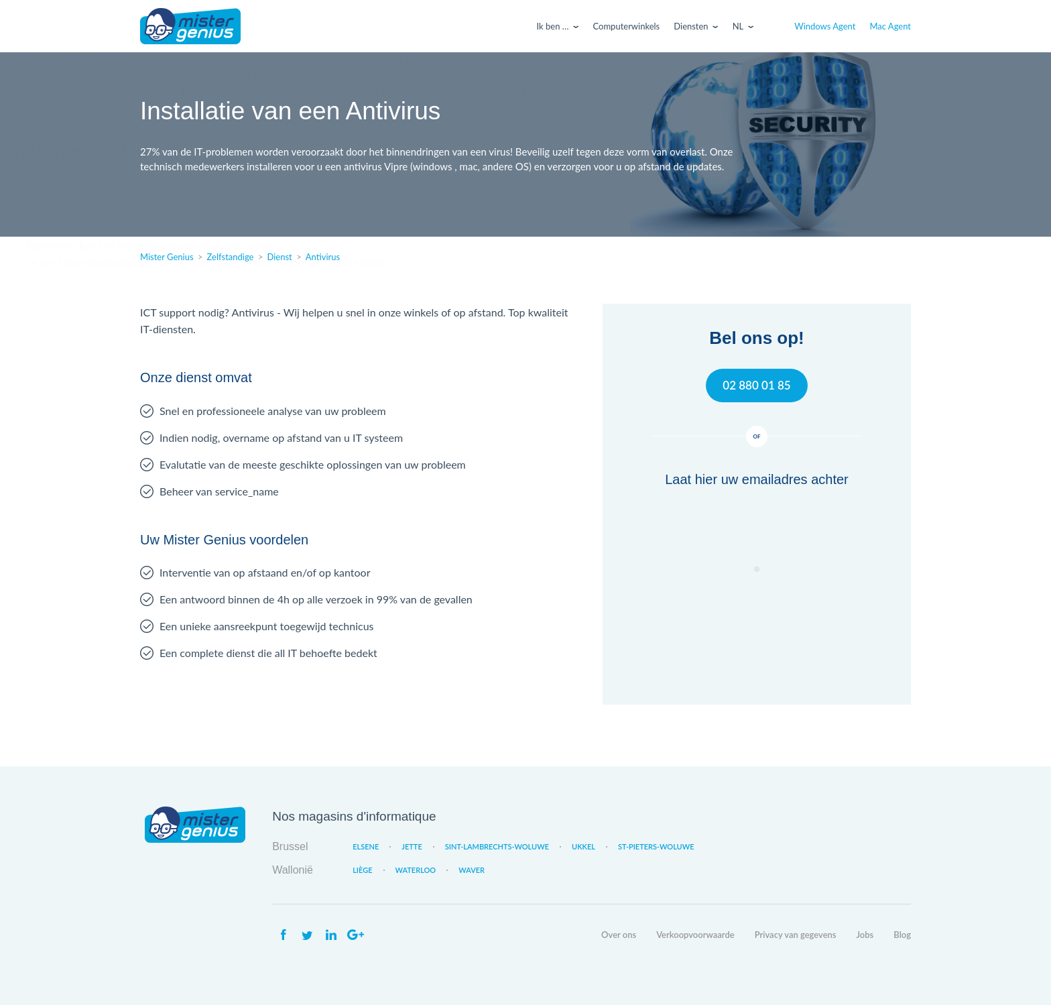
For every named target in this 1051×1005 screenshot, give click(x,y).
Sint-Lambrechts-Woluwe (497, 846)
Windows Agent (824, 26)
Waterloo (415, 870)
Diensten (691, 26)
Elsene (366, 846)
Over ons (618, 934)
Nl (738, 26)
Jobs (865, 934)
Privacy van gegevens (796, 934)
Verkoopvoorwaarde (695, 934)
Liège (362, 870)
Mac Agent (890, 26)
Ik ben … (553, 26)
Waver (471, 870)
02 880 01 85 (756, 385)
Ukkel (583, 846)
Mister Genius (190, 26)
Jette (411, 846)
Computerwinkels (626, 26)
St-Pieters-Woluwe (656, 846)
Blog (902, 934)
